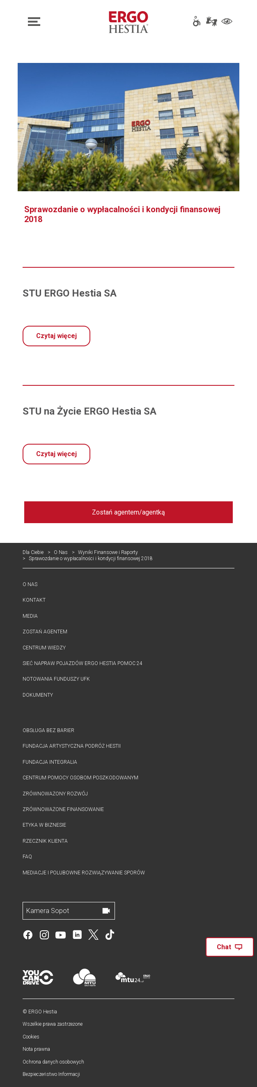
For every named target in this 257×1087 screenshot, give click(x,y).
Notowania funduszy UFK (56, 679)
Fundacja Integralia (50, 762)
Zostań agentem (45, 632)
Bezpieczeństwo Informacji (51, 1074)
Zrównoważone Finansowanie (63, 809)
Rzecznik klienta (45, 841)
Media (30, 616)
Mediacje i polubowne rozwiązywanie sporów (84, 873)
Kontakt (34, 600)
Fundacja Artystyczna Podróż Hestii (72, 746)
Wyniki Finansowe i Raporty (108, 552)
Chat (230, 947)
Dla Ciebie (33, 552)
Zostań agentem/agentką (128, 512)
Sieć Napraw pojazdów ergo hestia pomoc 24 (82, 663)
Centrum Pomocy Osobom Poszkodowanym (80, 778)
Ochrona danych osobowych (53, 1062)
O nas (30, 584)
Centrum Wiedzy (44, 648)
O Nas (61, 552)
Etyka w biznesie (44, 825)
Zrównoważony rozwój (55, 794)
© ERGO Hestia (40, 1012)
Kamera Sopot (47, 911)
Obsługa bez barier (48, 730)
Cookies (31, 1037)
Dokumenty (38, 695)
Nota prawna (36, 1049)
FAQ (27, 857)
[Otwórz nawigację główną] (58, 22)
